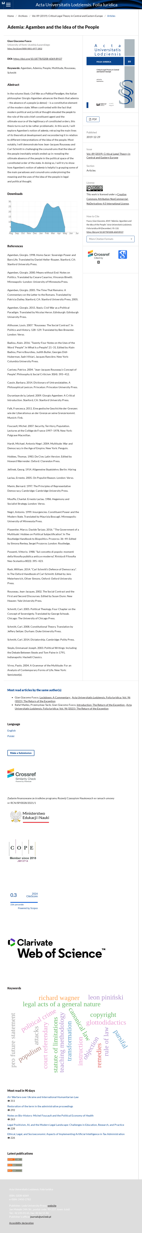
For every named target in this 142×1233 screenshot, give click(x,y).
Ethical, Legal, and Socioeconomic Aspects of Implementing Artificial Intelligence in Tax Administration (66, 1134)
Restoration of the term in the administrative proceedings (40, 1106)
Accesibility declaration (21, 1223)
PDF (94, 119)
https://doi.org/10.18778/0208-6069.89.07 (37, 58)
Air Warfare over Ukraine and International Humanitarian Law (43, 1097)
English (11, 730)
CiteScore (32, 895)
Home (10, 15)
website (52, 1205)
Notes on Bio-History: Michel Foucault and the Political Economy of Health (50, 1115)
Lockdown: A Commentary (55, 697)
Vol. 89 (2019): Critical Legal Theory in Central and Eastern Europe (67, 15)
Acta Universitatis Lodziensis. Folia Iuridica (76, 4)
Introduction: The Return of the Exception (101, 704)
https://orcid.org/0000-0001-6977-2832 (24, 49)
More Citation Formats (101, 238)
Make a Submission (21, 752)
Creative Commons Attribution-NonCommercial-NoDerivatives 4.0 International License (108, 199)
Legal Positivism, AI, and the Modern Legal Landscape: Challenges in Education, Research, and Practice (65, 1124)
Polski (10, 736)
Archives (23, 15)
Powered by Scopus (28, 908)
